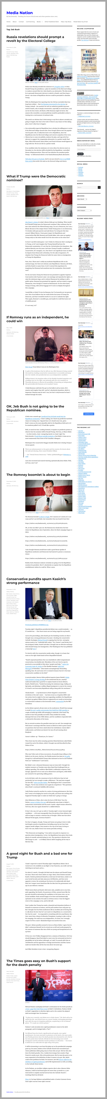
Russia (8, 56)
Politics (8, 49)
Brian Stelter (81, 435)
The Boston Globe (81, 84)
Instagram (81, 175)
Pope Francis (10, 982)
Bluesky (80, 169)
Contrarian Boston (83, 445)
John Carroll (81, 468)
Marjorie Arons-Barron (84, 475)
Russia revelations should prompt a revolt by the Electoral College (35, 39)
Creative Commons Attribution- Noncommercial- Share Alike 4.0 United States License (87, 97)
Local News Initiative (93, 83)
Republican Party (11, 876)
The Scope (80, 503)
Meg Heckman (82, 483)
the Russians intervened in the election (53, 104)
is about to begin (44, 517)
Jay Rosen (80, 465)
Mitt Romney (13, 55)
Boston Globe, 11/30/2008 (84, 132)
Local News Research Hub (84, 472)
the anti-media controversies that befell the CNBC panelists (49, 710)
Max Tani (80, 478)
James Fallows (81, 463)
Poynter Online (82, 496)
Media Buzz (81, 480)
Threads (80, 170)
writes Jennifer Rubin (40, 782)
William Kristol (10, 333)
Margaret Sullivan (82, 473)
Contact (21, 21)
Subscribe (80, 154)
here (34, 649)
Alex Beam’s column (31, 222)
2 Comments (10, 423)
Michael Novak (42, 640)
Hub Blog (80, 460)
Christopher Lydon (83, 442)
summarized (60, 701)
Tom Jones (81, 509)
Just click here (85, 40)
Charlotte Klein (82, 440)
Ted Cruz (12, 612)
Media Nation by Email (80, 21)
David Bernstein (82, 450)
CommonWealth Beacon (84, 444)
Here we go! (29, 367)
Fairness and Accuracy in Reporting (87, 455)
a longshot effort (59, 86)
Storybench (81, 501)
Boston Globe (10, 975)
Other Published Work (52, 21)
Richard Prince (82, 499)
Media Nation (20, 12)
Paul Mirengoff (14, 608)
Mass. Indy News (66, 21)
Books (39, 21)
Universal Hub (81, 511)
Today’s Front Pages (83, 508)
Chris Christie (10, 595)
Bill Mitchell (81, 432)
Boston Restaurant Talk (84, 434)
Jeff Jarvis (80, 467)
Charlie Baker (16, 191)
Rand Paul (9, 610)
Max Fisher (15, 605)
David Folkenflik (82, 452)
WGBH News (13, 613)
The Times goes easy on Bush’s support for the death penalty (39, 963)
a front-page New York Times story (36, 1009)
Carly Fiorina (16, 593)
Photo (36, 82)
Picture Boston (82, 495)
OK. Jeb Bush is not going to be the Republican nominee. (35, 408)
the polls (67, 756)
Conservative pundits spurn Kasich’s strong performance (36, 581)
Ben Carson (9, 593)
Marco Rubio (10, 603)
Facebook (80, 167)
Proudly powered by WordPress (22, 1092)
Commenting (30, 21)
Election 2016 (10, 421)
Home (8, 21)
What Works (81, 513)
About (15, 21)
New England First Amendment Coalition (88, 486)
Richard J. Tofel (82, 498)
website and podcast (82, 76)
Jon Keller (80, 470)
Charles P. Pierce (82, 437)
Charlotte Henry (82, 439)
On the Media (81, 493)
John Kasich (15, 602)
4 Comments (10, 336)
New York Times (15, 980)
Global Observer (82, 458)
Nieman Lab (81, 490)
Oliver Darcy (81, 491)
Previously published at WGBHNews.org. (37, 625)
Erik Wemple (81, 453)
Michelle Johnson (82, 485)
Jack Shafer (81, 462)
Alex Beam (9, 191)
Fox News (17, 870)
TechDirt (80, 504)
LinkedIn (80, 174)
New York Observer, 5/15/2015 (86, 126)
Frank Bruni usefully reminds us (45, 436)
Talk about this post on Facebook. (35, 159)
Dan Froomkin (82, 447)
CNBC (15, 595)
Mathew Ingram (82, 476)
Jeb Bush (13, 53)
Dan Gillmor (81, 449)
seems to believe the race (38, 802)
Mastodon (80, 172)
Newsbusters (81, 488)
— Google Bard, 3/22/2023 (83, 116)
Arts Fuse (80, 430)
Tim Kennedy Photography (85, 506)
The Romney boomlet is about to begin (38, 475)
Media (8, 591)
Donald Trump (10, 51)
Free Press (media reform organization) (88, 457)
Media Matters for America (85, 481)
